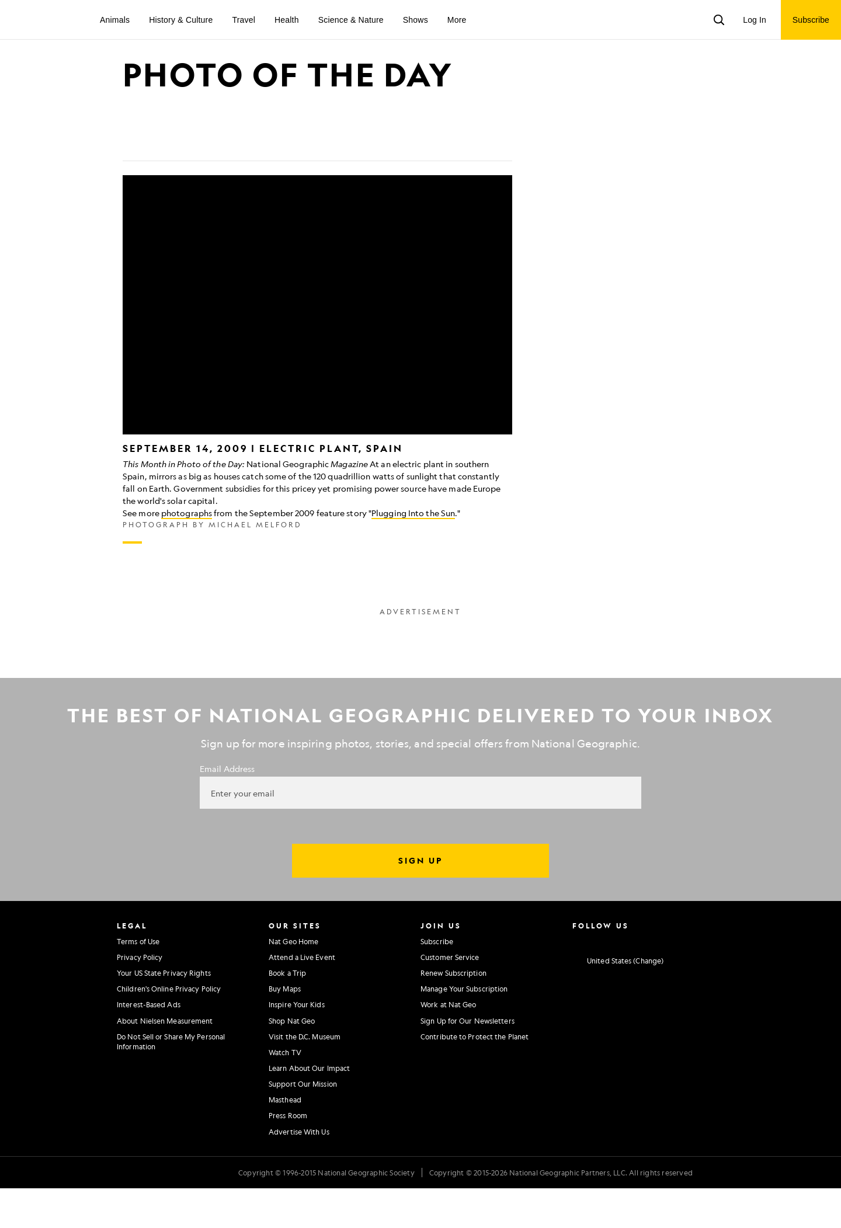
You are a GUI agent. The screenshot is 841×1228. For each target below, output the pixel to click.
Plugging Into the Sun (413, 552)
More (457, 20)
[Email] (188, 182)
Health (286, 20)
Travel (243, 20)
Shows (415, 20)
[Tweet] (160, 182)
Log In (754, 20)
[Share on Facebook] (132, 182)
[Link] (216, 182)
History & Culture (181, 20)
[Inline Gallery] (317, 399)
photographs (186, 552)
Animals (115, 20)
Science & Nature (351, 20)
